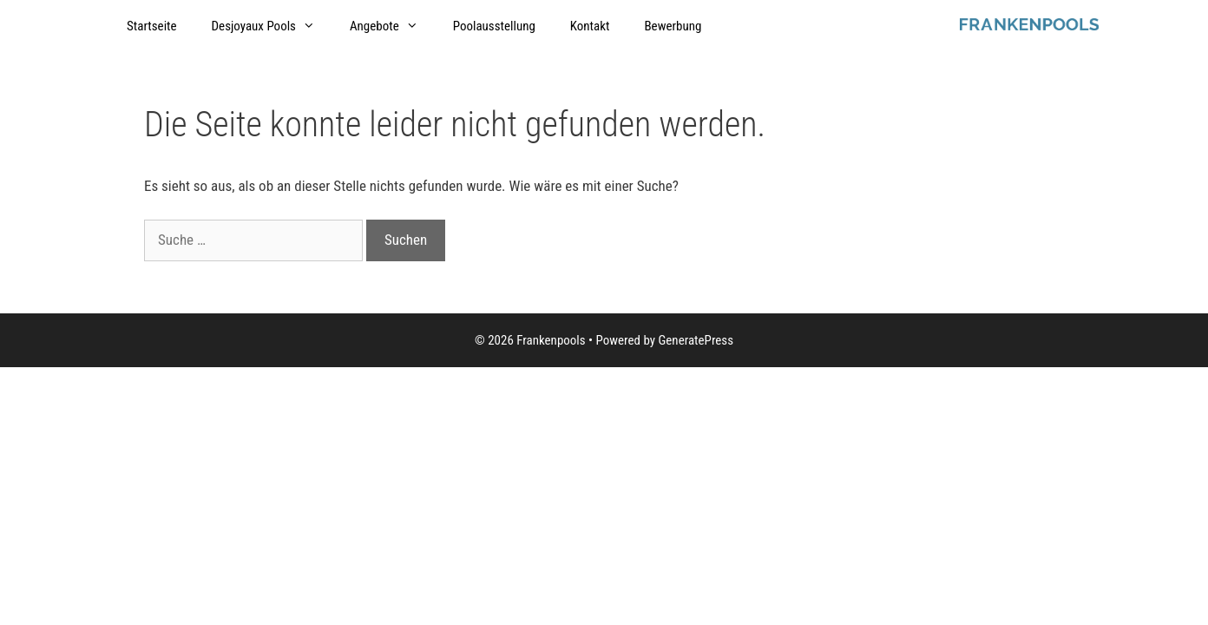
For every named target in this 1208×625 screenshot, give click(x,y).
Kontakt (590, 26)
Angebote (393, 26)
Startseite (152, 26)
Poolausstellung (494, 26)
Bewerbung (672, 26)
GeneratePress (695, 340)
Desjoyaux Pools (272, 26)
